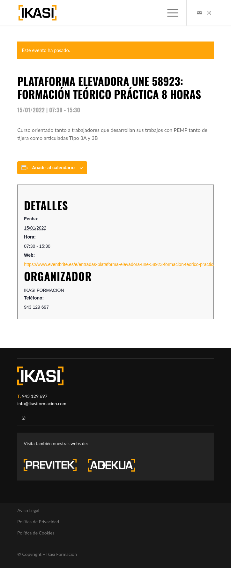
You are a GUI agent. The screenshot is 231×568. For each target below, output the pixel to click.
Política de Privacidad (38, 521)
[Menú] (169, 13)
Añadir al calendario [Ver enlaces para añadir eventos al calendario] (53, 167)
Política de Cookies (35, 532)
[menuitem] (169, 13)
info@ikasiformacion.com (41, 403)
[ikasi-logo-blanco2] (40, 376)
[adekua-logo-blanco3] (111, 465)
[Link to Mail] (199, 13)
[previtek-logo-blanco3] (53, 466)
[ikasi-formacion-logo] (95, 13)
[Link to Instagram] (209, 13)
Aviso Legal (28, 510)
